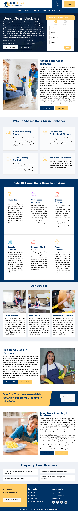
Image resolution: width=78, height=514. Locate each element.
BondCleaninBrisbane (51, 512)
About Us (27, 10)
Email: (59, 495)
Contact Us (56, 10)
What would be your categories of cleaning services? (18, 475)
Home (19, 10)
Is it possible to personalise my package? (54, 474)
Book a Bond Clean (12, 502)
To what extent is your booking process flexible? (54, 480)
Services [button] (35, 10)
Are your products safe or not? (14, 481)
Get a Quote (69, 4)
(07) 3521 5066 (57, 3)
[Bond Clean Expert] (53, 505)
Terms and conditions (36, 504)
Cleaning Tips (45, 10)
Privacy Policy (34, 501)
